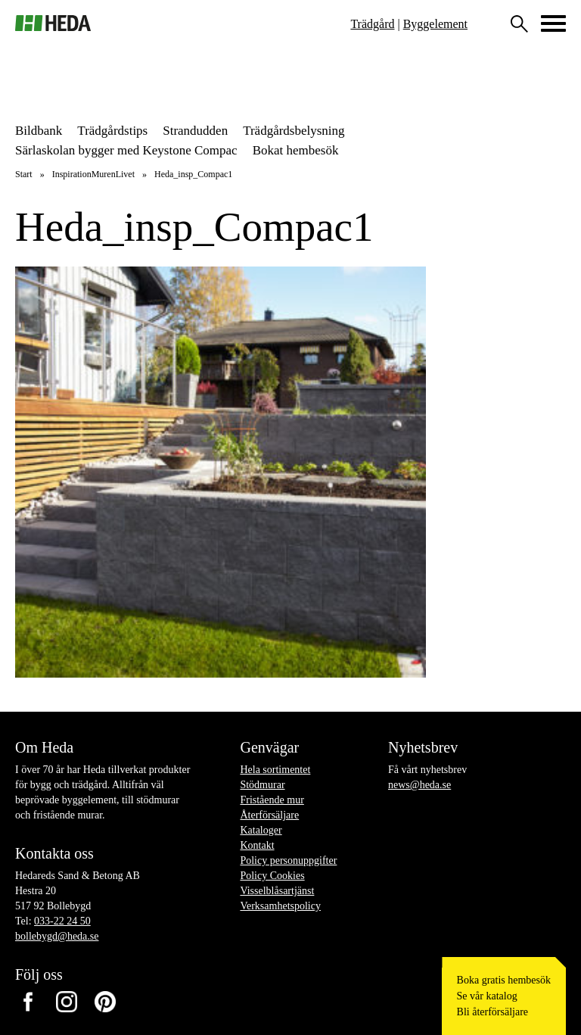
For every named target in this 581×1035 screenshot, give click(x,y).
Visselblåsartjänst (277, 890)
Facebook (27, 1002)
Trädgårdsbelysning (293, 130)
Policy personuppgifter (288, 860)
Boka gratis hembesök (504, 980)
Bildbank (38, 130)
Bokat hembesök (296, 150)
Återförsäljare (269, 815)
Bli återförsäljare (492, 1012)
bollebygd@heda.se (56, 936)
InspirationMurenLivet (93, 174)
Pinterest (104, 1002)
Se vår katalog (487, 996)
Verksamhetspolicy (280, 906)
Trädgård (372, 23)
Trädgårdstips (112, 130)
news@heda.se (419, 784)
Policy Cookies (272, 875)
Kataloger (260, 830)
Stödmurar (262, 784)
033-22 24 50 (62, 921)
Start (24, 174)
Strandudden (195, 130)
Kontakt (257, 845)
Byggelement (435, 23)
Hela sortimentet (275, 769)
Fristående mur (271, 800)
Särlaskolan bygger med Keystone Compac (126, 150)
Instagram (66, 1002)
